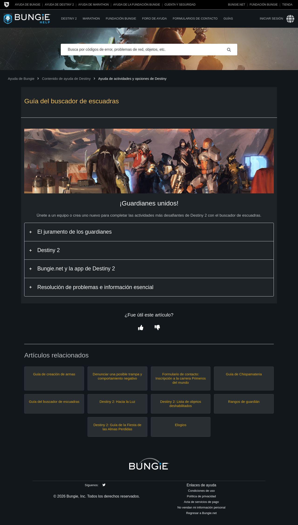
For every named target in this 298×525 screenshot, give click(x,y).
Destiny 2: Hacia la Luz (117, 402)
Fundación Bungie (264, 4)
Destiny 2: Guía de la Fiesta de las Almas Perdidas (117, 427)
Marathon (91, 18)
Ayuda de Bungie (27, 4)
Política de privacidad (201, 496)
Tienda (287, 4)
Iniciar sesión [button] (271, 18)
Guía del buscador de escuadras (54, 402)
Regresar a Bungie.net (201, 513)
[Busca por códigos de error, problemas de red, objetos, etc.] (149, 49)
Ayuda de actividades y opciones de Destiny (132, 79)
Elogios (180, 425)
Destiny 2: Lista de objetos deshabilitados (180, 404)
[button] (141, 328)
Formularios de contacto (195, 18)
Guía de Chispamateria (244, 374)
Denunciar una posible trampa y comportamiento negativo (117, 376)
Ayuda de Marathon (93, 4)
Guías (228, 18)
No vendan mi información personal (201, 507)
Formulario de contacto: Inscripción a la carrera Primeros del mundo (181, 378)
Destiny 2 (69, 18)
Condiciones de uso (201, 490)
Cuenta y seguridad (180, 4)
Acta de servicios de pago (201, 502)
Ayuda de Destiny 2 (59, 4)
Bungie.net (236, 4)
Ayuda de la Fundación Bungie (136, 4)
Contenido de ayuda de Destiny (66, 79)
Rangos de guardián (244, 402)
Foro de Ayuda (154, 18)
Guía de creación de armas (54, 374)
